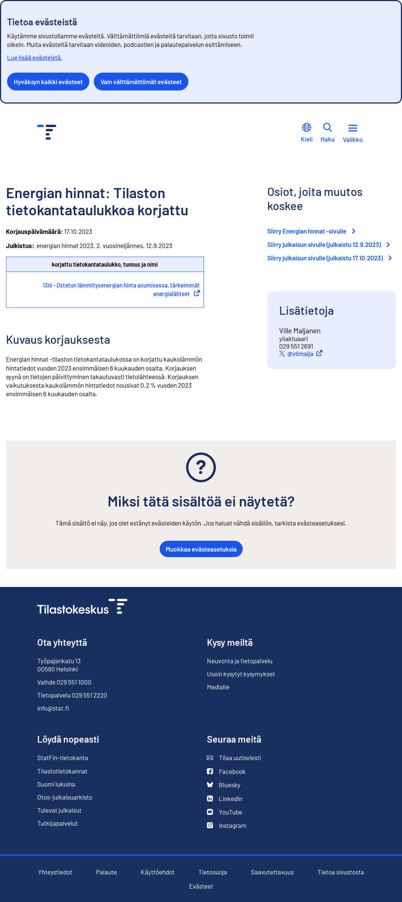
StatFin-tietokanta (62, 758)
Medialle (218, 686)
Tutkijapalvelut (57, 823)
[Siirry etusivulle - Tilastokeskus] (46, 133)
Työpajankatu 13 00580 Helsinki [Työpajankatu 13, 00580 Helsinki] (59, 665)
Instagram (226, 825)
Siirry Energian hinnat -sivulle (311, 231)
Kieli (307, 133)
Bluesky (223, 785)
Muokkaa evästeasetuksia (201, 549)
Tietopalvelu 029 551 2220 (72, 695)
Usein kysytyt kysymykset (241, 673)
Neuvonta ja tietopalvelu (239, 660)
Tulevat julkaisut (59, 810)
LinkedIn (224, 799)
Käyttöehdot (158, 872)
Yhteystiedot (55, 872)
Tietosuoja (212, 872)
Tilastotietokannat (62, 771)
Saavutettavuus (272, 872)
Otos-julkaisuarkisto (64, 797)
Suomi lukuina (56, 784)
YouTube (224, 812)
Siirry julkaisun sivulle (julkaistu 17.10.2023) (329, 257)
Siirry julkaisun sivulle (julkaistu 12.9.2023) (328, 244)
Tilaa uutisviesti (234, 758)
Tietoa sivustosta (341, 872)
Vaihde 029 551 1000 (64, 682)
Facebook (226, 771)
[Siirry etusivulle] (82, 607)
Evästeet (201, 886)
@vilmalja (306, 353)
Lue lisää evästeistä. (35, 57)
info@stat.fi (53, 708)
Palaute (106, 872)
